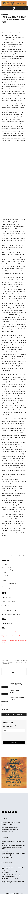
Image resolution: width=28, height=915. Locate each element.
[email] (14, 730)
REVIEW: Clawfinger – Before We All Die (9, 829)
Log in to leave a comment (14, 714)
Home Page (15, 631)
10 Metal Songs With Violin (7, 851)
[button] (2, 8)
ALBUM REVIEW (8, 12)
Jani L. (4, 24)
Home (2, 12)
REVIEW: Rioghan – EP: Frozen (7, 825)
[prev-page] (2, 705)
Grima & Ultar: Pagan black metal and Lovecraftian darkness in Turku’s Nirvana (7, 661)
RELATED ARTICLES (6, 680)
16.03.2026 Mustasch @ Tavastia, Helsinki (10, 879)
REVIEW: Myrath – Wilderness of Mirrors (9, 827)
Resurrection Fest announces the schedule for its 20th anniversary (21, 660)
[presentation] (12, 735)
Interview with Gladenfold (6, 857)
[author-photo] (14, 670)
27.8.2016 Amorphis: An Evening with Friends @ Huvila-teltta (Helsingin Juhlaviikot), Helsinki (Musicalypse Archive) (13, 847)
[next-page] (5, 705)
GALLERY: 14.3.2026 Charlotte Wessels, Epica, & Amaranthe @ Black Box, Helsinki (11, 875)
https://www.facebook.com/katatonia (13, 636)
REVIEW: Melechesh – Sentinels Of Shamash (10, 822)
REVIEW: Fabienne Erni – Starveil (8, 832)
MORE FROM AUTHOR (18, 680)
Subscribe (14, 742)
